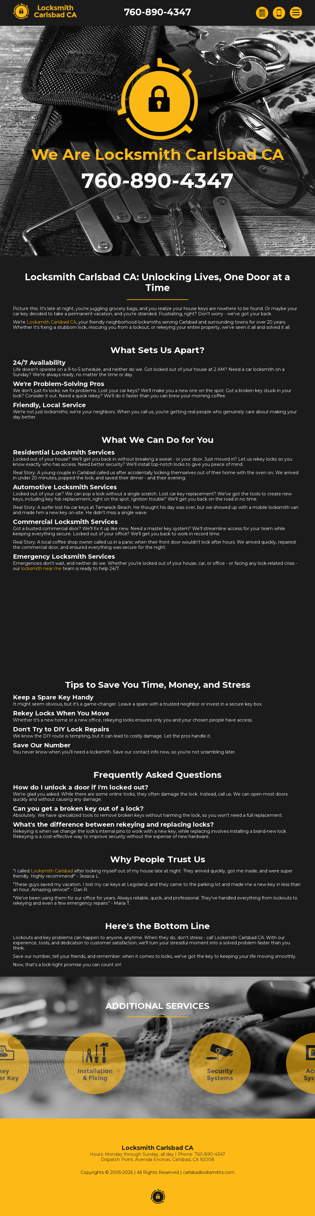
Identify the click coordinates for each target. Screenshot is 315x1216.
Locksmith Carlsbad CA (51, 322)
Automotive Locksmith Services (65, 487)
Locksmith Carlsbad (52, 871)
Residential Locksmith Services (64, 452)
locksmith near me (41, 568)
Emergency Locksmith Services (64, 556)
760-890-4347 (157, 12)
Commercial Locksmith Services (65, 521)
